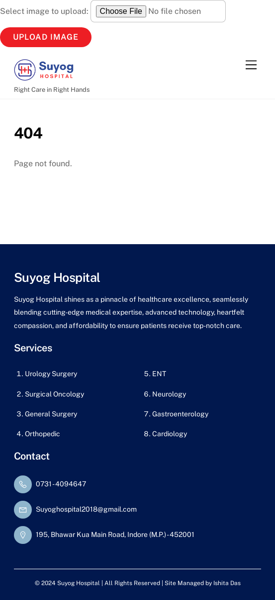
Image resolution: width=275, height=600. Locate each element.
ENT (159, 374)
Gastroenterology (180, 414)
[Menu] (251, 65)
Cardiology (169, 434)
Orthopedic (42, 434)
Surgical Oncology (54, 394)
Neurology (169, 394)
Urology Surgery (51, 374)
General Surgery (51, 414)
